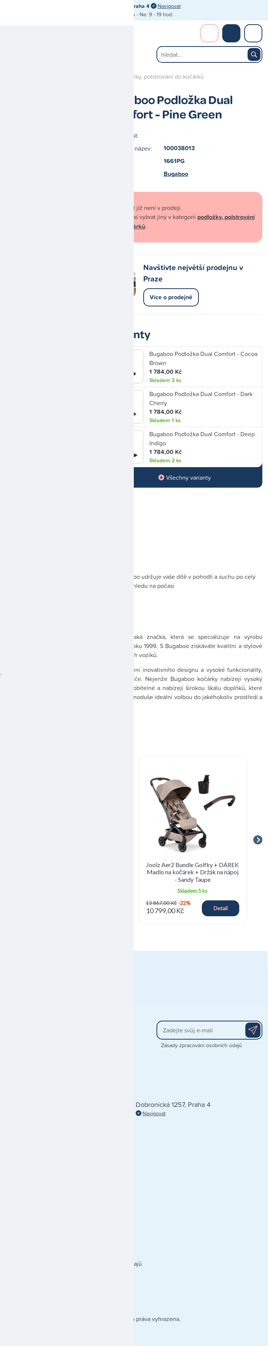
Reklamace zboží (28, 1297)
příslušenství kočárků (82, 76)
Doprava (17, 1252)
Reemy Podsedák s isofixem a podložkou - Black (75, 868)
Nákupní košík (231, 33)
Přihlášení (209, 33)
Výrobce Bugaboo (62, 531)
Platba (14, 1263)
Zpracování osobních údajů (106, 1263)
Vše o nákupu (24, 1274)
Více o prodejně (171, 297)
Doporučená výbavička (101, 1241)
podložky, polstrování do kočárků (160, 76)
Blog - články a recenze (101, 1252)
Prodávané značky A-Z (100, 1218)
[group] (75, 840)
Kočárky (37, 76)
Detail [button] (104, 908)
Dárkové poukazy (93, 1230)
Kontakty (17, 1218)
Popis (14, 531)
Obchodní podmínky (32, 1241)
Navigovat (169, 6)
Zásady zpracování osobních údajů (201, 1045)
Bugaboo (176, 173)
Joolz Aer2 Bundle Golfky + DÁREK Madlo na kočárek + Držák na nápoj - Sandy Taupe (192, 872)
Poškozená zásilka (30, 1286)
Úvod (13, 76)
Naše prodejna (25, 1230)
